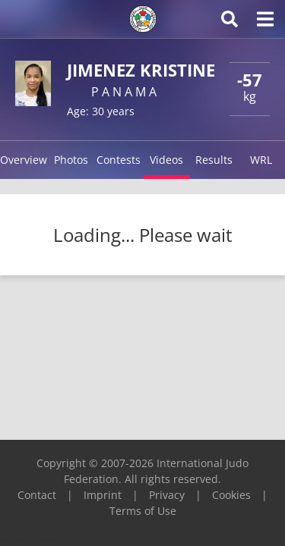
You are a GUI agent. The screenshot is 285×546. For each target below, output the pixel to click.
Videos (166, 159)
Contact (36, 495)
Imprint (103, 495)
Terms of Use (142, 511)
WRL (261, 159)
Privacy (167, 495)
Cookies (231, 495)
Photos (71, 159)
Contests (119, 159)
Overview (23, 159)
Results (214, 159)
